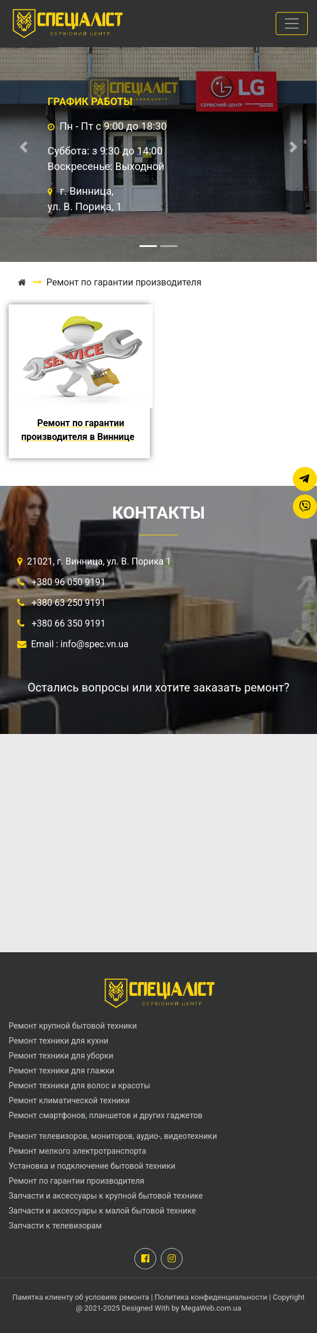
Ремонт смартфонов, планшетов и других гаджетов (106, 1115)
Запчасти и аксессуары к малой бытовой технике (102, 1210)
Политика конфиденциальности (210, 1297)
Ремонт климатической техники (69, 1100)
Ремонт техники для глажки (61, 1070)
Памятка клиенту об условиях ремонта (82, 1297)
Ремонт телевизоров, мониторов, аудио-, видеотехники (113, 1136)
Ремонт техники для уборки (61, 1055)
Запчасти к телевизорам (55, 1225)
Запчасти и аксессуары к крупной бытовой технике (106, 1195)
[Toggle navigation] (292, 23)
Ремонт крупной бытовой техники (73, 1025)
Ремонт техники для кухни (59, 1040)
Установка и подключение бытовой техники (92, 1165)
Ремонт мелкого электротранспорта (77, 1151)
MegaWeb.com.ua (211, 1308)
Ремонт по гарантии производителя (76, 1180)
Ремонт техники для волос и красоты (79, 1085)
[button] (24, 147)
